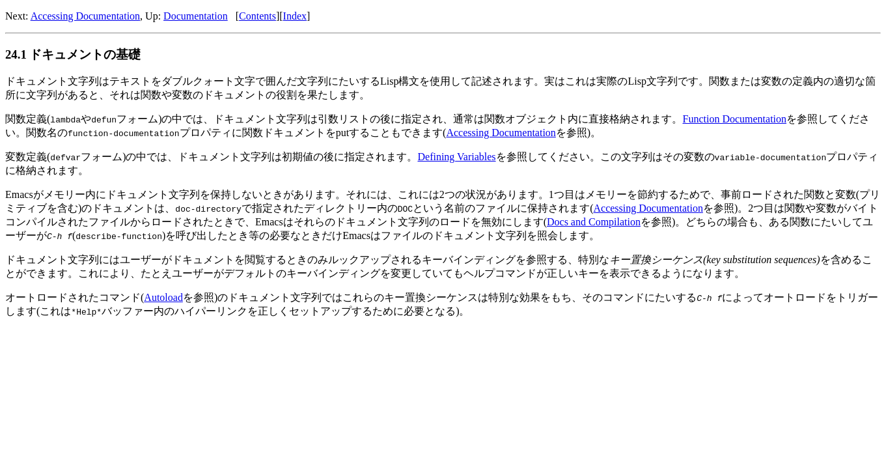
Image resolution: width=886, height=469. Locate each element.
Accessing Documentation (85, 15)
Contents (257, 15)
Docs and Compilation (594, 221)
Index (295, 15)
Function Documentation (734, 118)
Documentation (195, 15)
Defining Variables (456, 156)
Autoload (163, 297)
